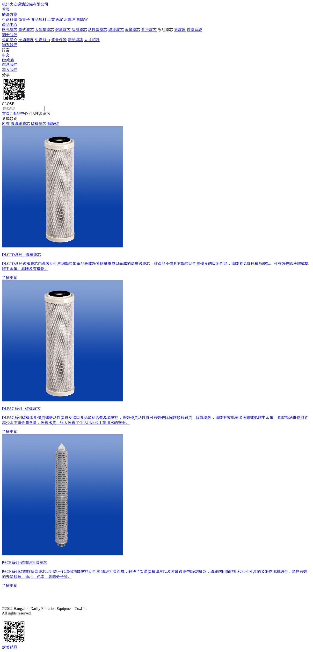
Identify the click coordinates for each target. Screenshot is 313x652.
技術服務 (26, 40)
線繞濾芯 (116, 30)
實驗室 (82, 19)
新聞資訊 (75, 40)
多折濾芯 (149, 30)
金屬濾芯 (132, 30)
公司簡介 (9, 40)
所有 (6, 124)
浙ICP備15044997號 (48, 613)
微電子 (24, 19)
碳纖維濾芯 (20, 124)
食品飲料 (38, 19)
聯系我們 (9, 45)
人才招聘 (92, 40)
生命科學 (9, 19)
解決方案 (9, 14)
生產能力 (42, 40)
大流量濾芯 (44, 30)
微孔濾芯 (9, 30)
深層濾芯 (79, 30)
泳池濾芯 (165, 30)
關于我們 (9, 35)
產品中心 (9, 25)
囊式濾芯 (26, 30)
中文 (6, 55)
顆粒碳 (53, 124)
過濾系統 (194, 30)
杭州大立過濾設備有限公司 (25, 4)
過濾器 (180, 30)
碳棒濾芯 (38, 124)
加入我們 (9, 70)
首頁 (6, 9)
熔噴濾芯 (63, 30)
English (8, 60)
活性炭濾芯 (97, 30)
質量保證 (59, 40)
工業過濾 (55, 19)
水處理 (69, 19)
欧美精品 (9, 647)
